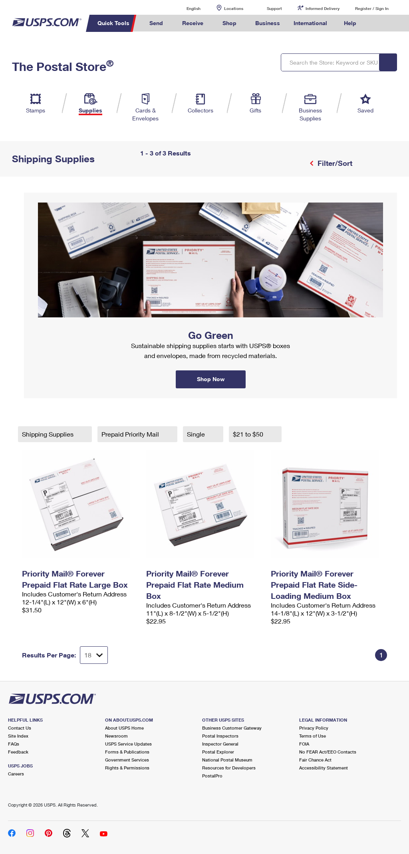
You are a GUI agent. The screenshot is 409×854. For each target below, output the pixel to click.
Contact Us (19, 727)
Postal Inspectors (220, 735)
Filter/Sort (334, 163)
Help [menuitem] (350, 23)
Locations (233, 8)
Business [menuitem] (267, 23)
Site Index (18, 735)
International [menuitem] (310, 23)
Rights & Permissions (127, 767)
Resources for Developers (229, 767)
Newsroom (116, 735)
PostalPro (212, 775)
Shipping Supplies (48, 434)
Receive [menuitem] (192, 23)
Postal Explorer (218, 751)
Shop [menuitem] (229, 23)
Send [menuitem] (156, 23)
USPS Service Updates (128, 743)
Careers (16, 773)
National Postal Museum (227, 759)
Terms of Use (312, 735)
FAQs (13, 743)
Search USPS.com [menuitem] (377, 23)
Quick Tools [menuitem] (113, 23)
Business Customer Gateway (232, 727)
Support (274, 8)
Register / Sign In (372, 8)
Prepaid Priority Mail (131, 434)
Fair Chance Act (315, 759)
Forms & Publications (127, 751)
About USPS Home (124, 727)
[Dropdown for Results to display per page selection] (94, 655)
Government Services (127, 759)
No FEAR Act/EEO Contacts (327, 751)
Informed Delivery (323, 8)
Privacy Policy (313, 727)
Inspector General (220, 743)
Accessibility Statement (323, 767)
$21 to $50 (249, 434)
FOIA (304, 743)
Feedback (18, 751)
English (185, 8)
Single (196, 434)
